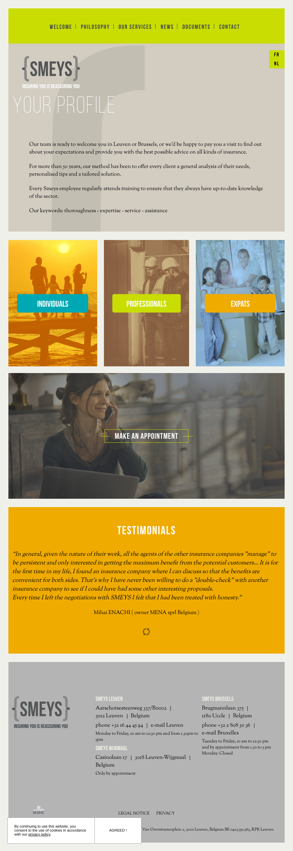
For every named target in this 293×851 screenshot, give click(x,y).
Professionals (146, 303)
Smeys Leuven (109, 698)
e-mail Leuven (167, 725)
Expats (240, 303)
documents (196, 26)
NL (277, 64)
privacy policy (39, 835)
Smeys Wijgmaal (111, 748)
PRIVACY (165, 813)
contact (229, 26)
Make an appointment (146, 436)
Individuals (52, 303)
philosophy (95, 26)
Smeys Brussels (217, 698)
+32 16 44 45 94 (127, 725)
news (167, 26)
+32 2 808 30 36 (234, 725)
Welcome (61, 26)
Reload (146, 632)
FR (277, 55)
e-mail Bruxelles (220, 733)
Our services (135, 26)
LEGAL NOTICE (134, 813)
